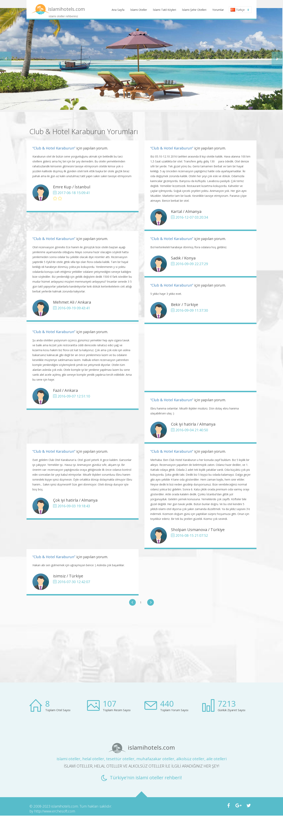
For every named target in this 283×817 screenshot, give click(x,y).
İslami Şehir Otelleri (194, 10)
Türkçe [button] (240, 9)
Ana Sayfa (118, 10)
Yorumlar (218, 10)
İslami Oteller (138, 10)
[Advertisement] (200, 357)
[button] (5, 59)
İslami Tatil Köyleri (164, 10)
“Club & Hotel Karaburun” (53, 148)
